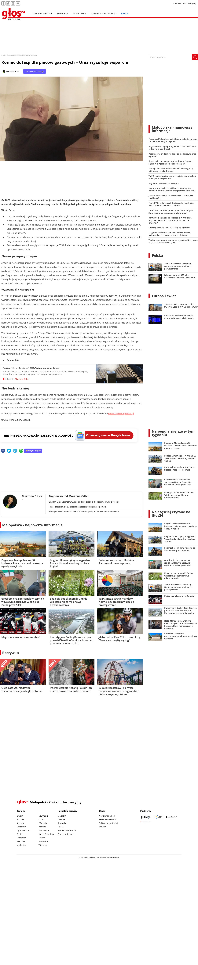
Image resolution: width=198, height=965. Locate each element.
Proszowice (43, 830)
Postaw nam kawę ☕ (34, 71)
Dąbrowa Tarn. (23, 830)
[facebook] (3, 451)
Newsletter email (107, 816)
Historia (62, 13)
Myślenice (21, 845)
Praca (124, 13)
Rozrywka (79, 13)
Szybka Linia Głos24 (103, 13)
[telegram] (15, 451)
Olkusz (41, 819)
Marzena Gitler (12, 71)
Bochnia (20, 819)
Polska (157, 255)
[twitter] (9, 451)
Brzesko (20, 823)
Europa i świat (164, 296)
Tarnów (41, 837)
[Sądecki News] (158, 817)
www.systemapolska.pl (121, 413)
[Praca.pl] (145, 817)
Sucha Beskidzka (46, 834)
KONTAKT (177, 3)
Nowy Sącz (43, 816)
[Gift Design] (145, 822)
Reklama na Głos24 (107, 819)
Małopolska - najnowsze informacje (32, 525)
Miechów (20, 841)
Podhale (42, 826)
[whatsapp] (21, 451)
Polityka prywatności (108, 823)
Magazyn (62, 816)
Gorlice (19, 834)
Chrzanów (21, 826)
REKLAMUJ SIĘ (189, 3)
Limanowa (21, 837)
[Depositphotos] (171, 817)
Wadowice (43, 841)
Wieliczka (42, 845)
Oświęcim (42, 823)
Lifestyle (61, 819)
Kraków (19, 816)
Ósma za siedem (65, 834)
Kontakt (102, 826)
